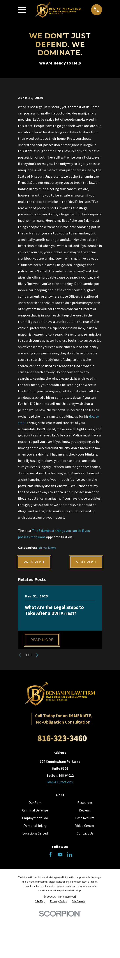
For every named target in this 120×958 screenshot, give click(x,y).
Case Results (84, 868)
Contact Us (85, 883)
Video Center (84, 876)
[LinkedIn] (69, 904)
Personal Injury (35, 876)
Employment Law (35, 868)
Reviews (85, 860)
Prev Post (35, 611)
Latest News (46, 596)
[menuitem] (40, 951)
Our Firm (35, 852)
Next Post (85, 611)
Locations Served (35, 883)
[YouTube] (60, 904)
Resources (85, 852)
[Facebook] (50, 904)
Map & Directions (60, 832)
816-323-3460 (62, 788)
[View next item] (37, 705)
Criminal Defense (35, 860)
